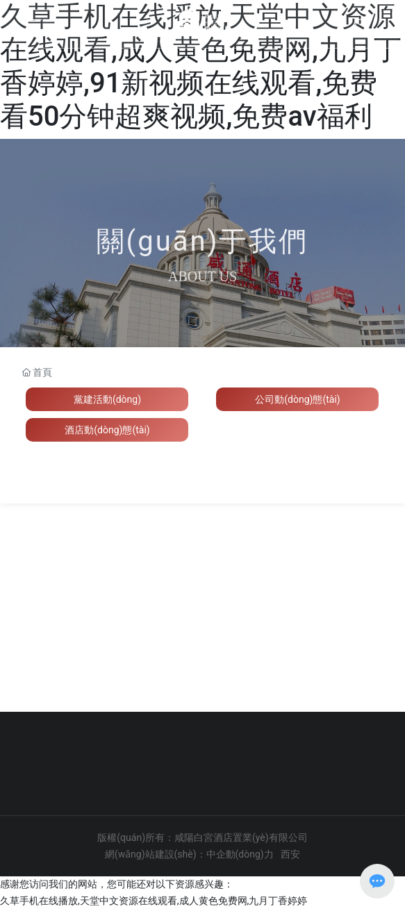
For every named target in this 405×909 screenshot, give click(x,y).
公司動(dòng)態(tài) (297, 399)
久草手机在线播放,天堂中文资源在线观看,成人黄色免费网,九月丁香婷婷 (153, 900)
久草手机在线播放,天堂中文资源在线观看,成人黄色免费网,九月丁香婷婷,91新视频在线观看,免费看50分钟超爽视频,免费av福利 (201, 66)
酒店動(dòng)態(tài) (107, 429)
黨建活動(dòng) (107, 399)
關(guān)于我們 (203, 241)
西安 (290, 854)
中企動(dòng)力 (240, 854)
